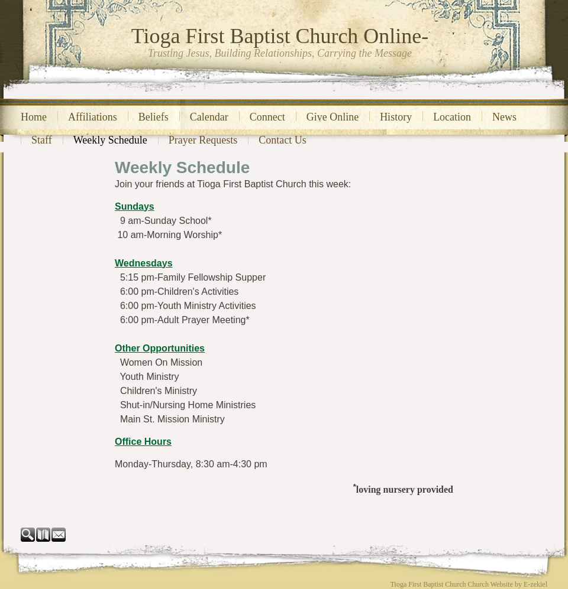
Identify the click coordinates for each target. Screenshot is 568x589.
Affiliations (92, 117)
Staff (41, 140)
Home (34, 117)
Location (452, 117)
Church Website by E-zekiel (507, 584)
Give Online (332, 117)
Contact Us (282, 140)
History (396, 117)
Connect (267, 117)
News (504, 117)
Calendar (209, 117)
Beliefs (153, 117)
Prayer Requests (203, 140)
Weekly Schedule (110, 140)
